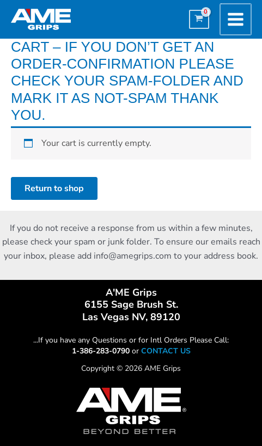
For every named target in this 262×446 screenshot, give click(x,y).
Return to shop (54, 188)
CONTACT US (166, 351)
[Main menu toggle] (236, 19)
